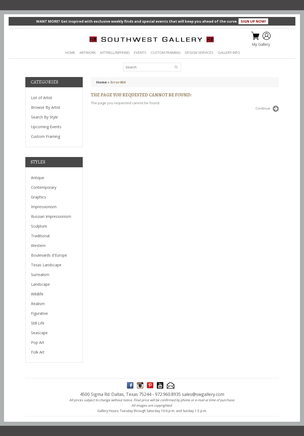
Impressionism (44, 206)
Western (38, 245)
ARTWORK (88, 52)
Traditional (40, 235)
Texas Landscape (46, 264)
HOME (70, 52)
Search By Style (44, 117)
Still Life (37, 323)
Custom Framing (45, 136)
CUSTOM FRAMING (166, 52)
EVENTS (140, 52)
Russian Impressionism (51, 216)
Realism (38, 303)
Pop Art (37, 342)
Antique (37, 177)
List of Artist (41, 97)
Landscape (40, 284)
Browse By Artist (45, 107)
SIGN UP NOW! (253, 21)
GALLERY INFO (229, 52)
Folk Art (37, 352)
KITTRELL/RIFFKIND (115, 52)
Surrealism (40, 274)
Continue (267, 108)
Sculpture (39, 226)
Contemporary (43, 187)
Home (101, 82)
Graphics (38, 197)
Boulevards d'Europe (49, 255)
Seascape (39, 332)
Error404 (117, 82)
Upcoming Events (46, 126)
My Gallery (261, 44)
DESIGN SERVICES (199, 52)
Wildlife (37, 294)
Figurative (39, 313)
